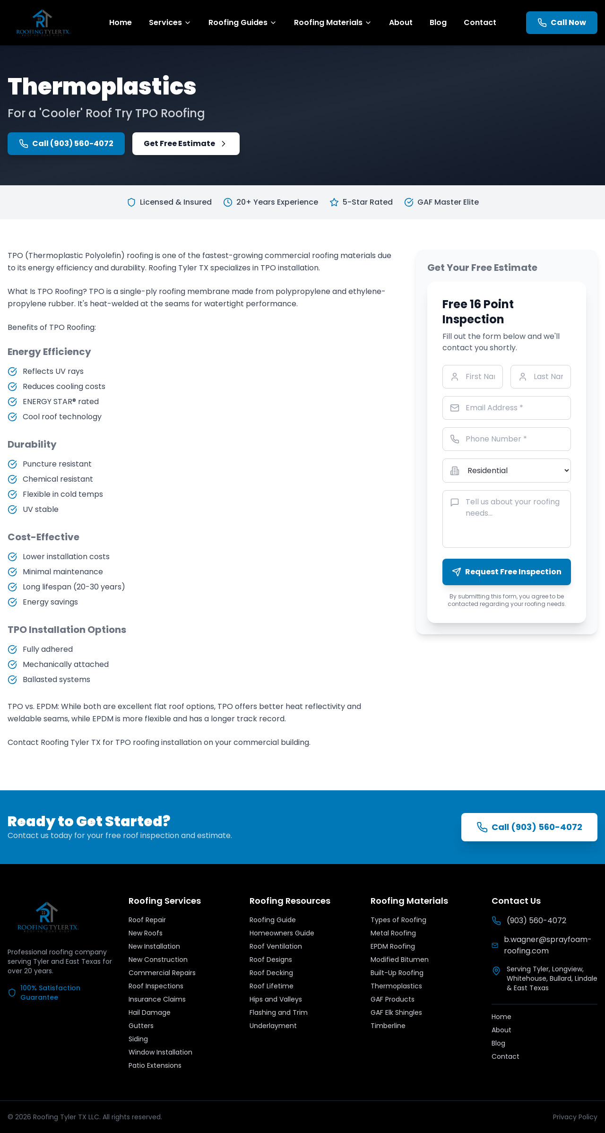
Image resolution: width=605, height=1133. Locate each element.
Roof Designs (271, 959)
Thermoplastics (396, 986)
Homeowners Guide (282, 933)
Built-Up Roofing (397, 972)
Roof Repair (147, 920)
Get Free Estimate (186, 143)
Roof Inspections (156, 986)
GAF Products (393, 999)
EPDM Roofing (393, 946)
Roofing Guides (242, 22)
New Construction (158, 959)
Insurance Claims (157, 999)
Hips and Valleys (276, 999)
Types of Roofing (398, 920)
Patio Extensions (155, 1065)
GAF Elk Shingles (396, 1012)
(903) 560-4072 (529, 920)
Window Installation (160, 1052)
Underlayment (273, 1025)
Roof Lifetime (272, 986)
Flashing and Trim (279, 1012)
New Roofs (146, 933)
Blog (438, 22)
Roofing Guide (273, 920)
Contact (480, 22)
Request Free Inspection (507, 571)
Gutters (141, 1025)
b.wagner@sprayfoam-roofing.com (542, 945)
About (401, 22)
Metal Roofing (393, 933)
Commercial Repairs (162, 972)
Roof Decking (271, 972)
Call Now (561, 22)
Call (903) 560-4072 (66, 143)
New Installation (154, 946)
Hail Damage (150, 1012)
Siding (138, 1039)
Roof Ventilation (276, 946)
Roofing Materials (333, 22)
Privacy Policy (575, 1117)
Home (120, 22)
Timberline (388, 1025)
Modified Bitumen (400, 959)
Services (170, 22)
